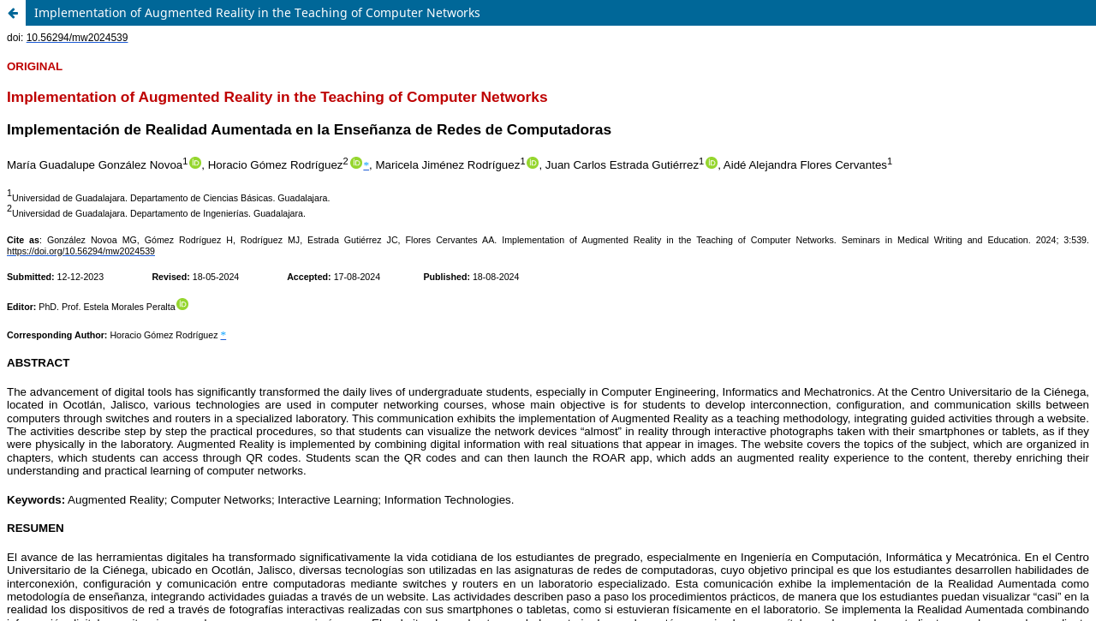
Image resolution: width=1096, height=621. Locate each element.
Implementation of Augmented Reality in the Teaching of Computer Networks (257, 12)
